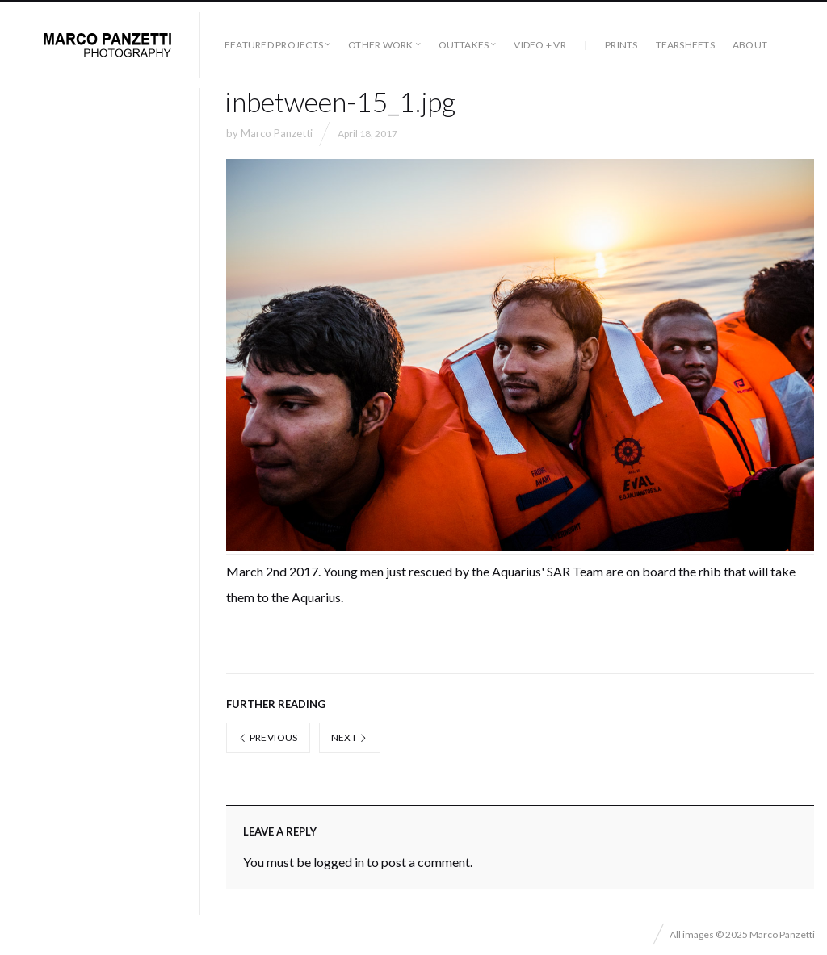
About (750, 45)
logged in (338, 861)
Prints (621, 45)
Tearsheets (685, 45)
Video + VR (539, 45)
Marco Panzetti (277, 133)
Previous (268, 737)
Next (349, 737)
